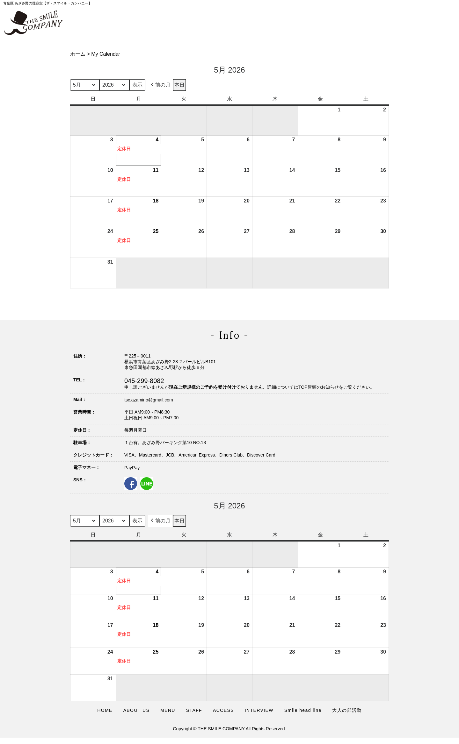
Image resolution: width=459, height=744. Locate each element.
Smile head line (303, 710)
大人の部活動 (346, 710)
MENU (167, 710)
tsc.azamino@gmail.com (148, 399)
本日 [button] (179, 85)
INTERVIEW (259, 710)
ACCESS (223, 710)
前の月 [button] (160, 85)
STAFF (194, 710)
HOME (105, 710)
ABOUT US (136, 710)
